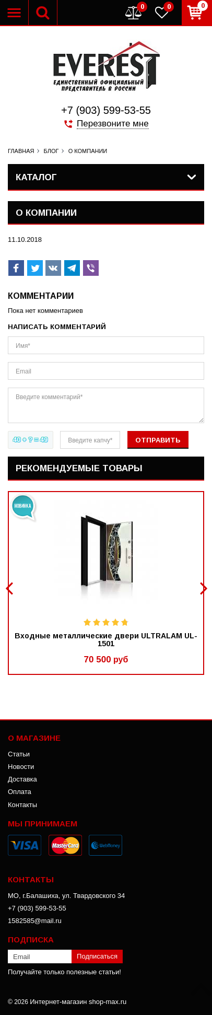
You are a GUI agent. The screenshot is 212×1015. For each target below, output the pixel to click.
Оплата (19, 792)
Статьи (19, 754)
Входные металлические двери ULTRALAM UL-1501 (106, 640)
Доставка (22, 779)
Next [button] (202, 588)
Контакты (22, 805)
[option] (106, 583)
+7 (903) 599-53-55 (106, 110)
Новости (21, 767)
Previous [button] (10, 588)
